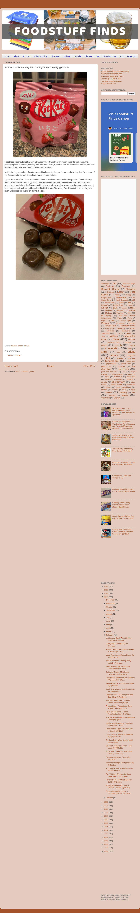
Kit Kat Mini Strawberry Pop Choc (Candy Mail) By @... (119, 724)
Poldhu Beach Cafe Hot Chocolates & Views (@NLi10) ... (120, 650)
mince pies (131, 377)
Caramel (126, 286)
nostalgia (130, 379)
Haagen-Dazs (106, 298)
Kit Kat (26, 346)
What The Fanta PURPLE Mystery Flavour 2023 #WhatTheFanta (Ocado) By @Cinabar (123, 411)
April (108, 628)
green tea (106, 366)
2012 (106, 837)
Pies (113, 321)
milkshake (118, 377)
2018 (106, 816)
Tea (121, 56)
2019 (106, 813)
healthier (121, 366)
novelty (104, 382)
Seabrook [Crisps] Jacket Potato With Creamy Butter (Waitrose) (123, 437)
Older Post (89, 366)
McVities (120, 313)
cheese (132, 345)
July (108, 617)
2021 (106, 806)
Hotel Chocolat (122, 300)
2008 (106, 851)
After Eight (105, 284)
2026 (106, 586)
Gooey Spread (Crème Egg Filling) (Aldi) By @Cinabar (123, 517)
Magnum (108, 310)
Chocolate (55, 56)
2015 (106, 827)
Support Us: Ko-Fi (108, 84)
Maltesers (120, 310)
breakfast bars (114, 342)
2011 (106, 841)
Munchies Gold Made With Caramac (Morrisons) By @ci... (120, 679)
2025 (106, 590)
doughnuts (131, 356)
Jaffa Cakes (109, 303)
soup (124, 390)
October (109, 607)
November (110, 603)
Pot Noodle (120, 323)
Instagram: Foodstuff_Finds (112, 76)
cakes (104, 345)
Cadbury (110, 286)
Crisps (67, 56)
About (16, 56)
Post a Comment (15, 355)
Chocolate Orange (110, 289)
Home (7, 56)
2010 (106, 844)
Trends (128, 333)
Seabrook (121, 328)
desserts (114, 355)
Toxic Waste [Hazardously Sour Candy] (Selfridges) (122, 450)
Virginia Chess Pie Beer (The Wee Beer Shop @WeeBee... (119, 696)
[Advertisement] (25, 315)
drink (107, 358)
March (109, 631)
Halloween (121, 297)
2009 (106, 848)
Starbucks (126, 331)
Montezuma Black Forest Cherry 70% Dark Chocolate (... (119, 639)
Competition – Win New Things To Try (121, 477)
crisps (131, 351)
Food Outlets (110, 56)
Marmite (132, 310)
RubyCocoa (109, 328)
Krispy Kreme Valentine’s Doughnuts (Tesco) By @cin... (120, 718)
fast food (131, 358)
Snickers (110, 331)
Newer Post (11, 366)
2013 (106, 834)
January (109, 798)
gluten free (126, 364)
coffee (104, 352)
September (111, 610)
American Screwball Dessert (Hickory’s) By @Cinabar (123, 463)
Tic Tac (118, 333)
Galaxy (118, 295)
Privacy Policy (40, 56)
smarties (115, 390)
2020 (106, 809)
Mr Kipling (106, 316)
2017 (106, 820)
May (108, 625)
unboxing (112, 395)
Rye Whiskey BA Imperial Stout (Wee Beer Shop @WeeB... (118, 775)
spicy (133, 390)
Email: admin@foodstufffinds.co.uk (115, 71)
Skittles (132, 328)
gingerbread (110, 364)
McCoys (108, 313)
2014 (106, 830)
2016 (106, 823)
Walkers (114, 336)
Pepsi (103, 321)
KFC (130, 303)
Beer (98, 56)
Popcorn (105, 323)
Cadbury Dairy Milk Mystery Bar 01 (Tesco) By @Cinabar (123, 490)
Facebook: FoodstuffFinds (111, 74)
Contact (26, 56)
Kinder (130, 305)
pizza (108, 387)
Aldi (114, 283)
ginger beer (130, 361)
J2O (133, 300)
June (108, 621)
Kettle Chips (118, 305)
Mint (129, 313)
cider (129, 349)
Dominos (110, 292)
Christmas (130, 289)
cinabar (14, 346)
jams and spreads (109, 372)
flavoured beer (112, 361)
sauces (104, 390)
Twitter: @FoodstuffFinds (111, 79)
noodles (119, 379)
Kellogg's (105, 305)
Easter (120, 292)
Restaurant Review (127, 326)
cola (118, 352)
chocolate (111, 348)
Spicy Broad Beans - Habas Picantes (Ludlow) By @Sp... (118, 713)
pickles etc (131, 385)
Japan (20, 346)
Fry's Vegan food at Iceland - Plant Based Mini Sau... (119, 769)
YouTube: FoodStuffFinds (111, 81)
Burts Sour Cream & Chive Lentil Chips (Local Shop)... (119, 752)
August (109, 614)
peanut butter (116, 385)
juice (123, 372)
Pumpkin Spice (110, 326)
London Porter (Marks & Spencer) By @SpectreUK (119, 735)
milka (107, 377)
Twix (103, 336)
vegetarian (105, 398)
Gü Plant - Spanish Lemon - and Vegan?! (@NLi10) (119, 747)
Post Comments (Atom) (25, 372)
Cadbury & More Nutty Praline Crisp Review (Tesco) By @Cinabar (121, 505)
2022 (106, 802)
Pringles (132, 323)
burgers (128, 342)
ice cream (124, 369)
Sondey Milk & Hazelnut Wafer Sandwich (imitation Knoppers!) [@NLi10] (122, 532)
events (120, 358)
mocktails (108, 379)
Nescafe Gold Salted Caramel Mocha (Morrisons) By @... (118, 701)
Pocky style (126, 321)
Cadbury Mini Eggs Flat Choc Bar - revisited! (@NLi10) (120, 730)
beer (116, 339)
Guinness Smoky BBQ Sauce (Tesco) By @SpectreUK (117, 673)
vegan (125, 395)
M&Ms (132, 308)
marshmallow (117, 374)
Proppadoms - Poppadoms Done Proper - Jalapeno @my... (119, 707)
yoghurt (117, 398)
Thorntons (105, 333)
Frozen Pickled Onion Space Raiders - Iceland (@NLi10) (118, 786)
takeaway (123, 392)
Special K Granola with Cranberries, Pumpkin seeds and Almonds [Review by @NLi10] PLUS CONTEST (123, 425)
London (124, 308)
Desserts (131, 56)
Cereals (77, 56)
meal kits (131, 374)
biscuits (131, 339)
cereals (118, 345)
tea (133, 392)
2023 (106, 597)
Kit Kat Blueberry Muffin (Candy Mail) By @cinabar (118, 662)
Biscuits (88, 56)
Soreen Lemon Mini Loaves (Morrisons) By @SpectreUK (118, 792)
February (110, 635)
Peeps (130, 318)
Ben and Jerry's (129, 284)
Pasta (119, 318)
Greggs (129, 295)
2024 (106, 593)
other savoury (118, 382)
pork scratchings (124, 387)
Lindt (115, 308)
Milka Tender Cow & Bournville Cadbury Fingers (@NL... (118, 667)
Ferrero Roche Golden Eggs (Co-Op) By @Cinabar (119, 781)
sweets (109, 392)
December (110, 600)
